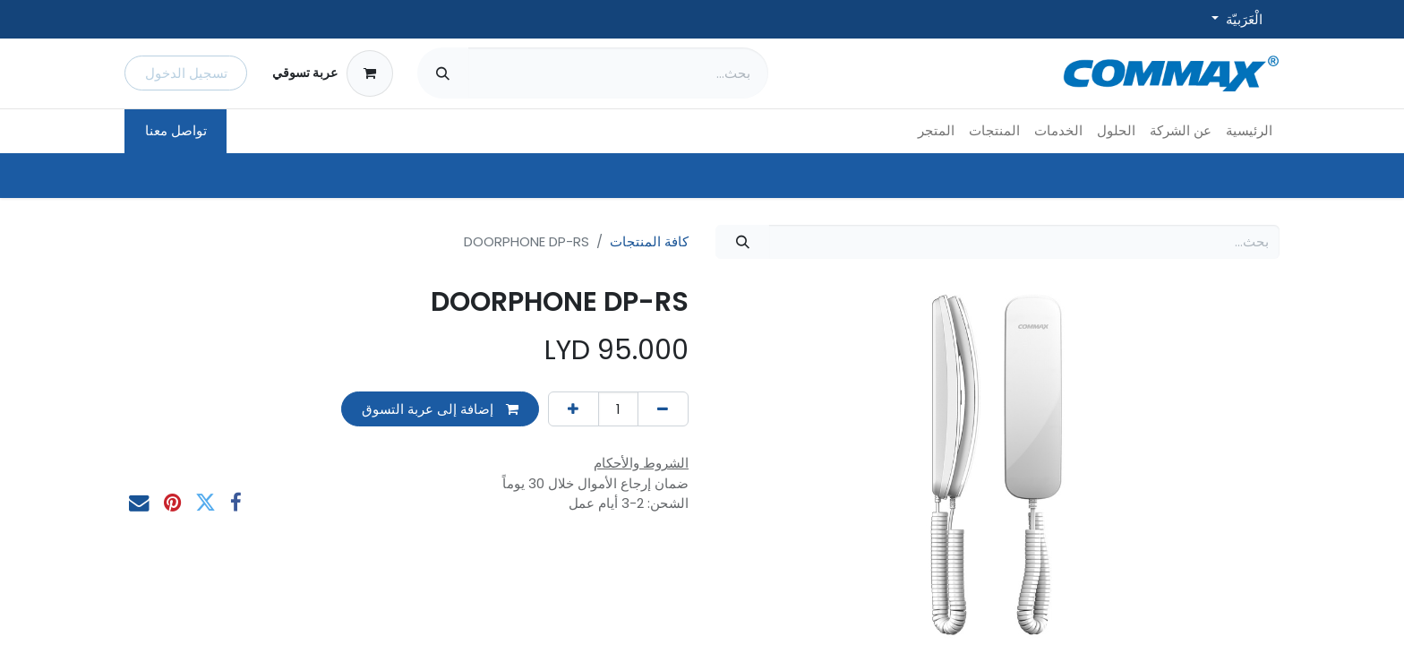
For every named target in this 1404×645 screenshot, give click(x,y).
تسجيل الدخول (186, 73)
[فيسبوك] (236, 503)
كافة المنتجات (649, 241)
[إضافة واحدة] (573, 408)
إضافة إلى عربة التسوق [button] (440, 409)
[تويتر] (205, 503)
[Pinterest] (172, 503)
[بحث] (442, 73)
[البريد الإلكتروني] (139, 503)
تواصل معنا (176, 130)
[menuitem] (1249, 131)
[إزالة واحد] (663, 408)
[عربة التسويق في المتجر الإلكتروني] (332, 73)
